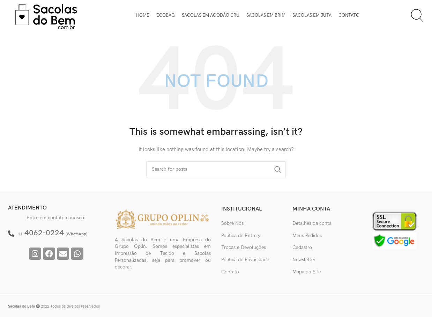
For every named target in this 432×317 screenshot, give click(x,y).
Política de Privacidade (245, 260)
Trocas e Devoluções (243, 247)
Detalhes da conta (312, 223)
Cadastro (302, 247)
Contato (230, 272)
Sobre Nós (232, 223)
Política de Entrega (241, 235)
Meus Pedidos (307, 235)
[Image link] (163, 219)
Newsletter (303, 260)
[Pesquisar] (417, 16)
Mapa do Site (306, 272)
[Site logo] (46, 15)
